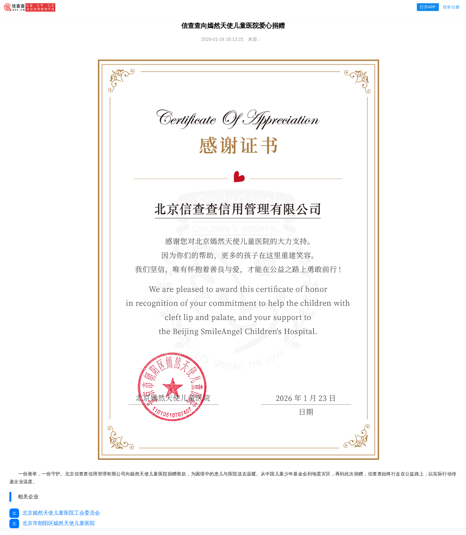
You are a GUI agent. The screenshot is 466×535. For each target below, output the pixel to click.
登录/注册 (451, 7)
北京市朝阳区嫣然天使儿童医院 (52, 523)
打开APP (428, 7)
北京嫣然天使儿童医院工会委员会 (54, 513)
